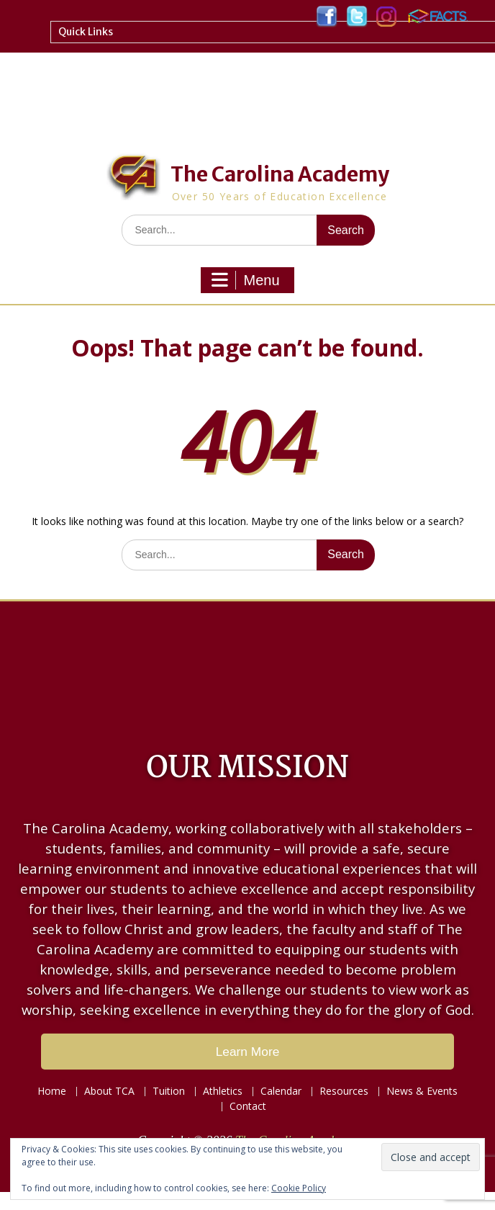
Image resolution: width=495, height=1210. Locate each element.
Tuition (169, 1091)
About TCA (109, 1091)
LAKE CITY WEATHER (247, 666)
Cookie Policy (298, 1188)
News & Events (422, 1091)
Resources (343, 1091)
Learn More (248, 1051)
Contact (248, 1106)
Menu (245, 280)
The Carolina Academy (280, 174)
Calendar (280, 1091)
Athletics (222, 1091)
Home (51, 1091)
